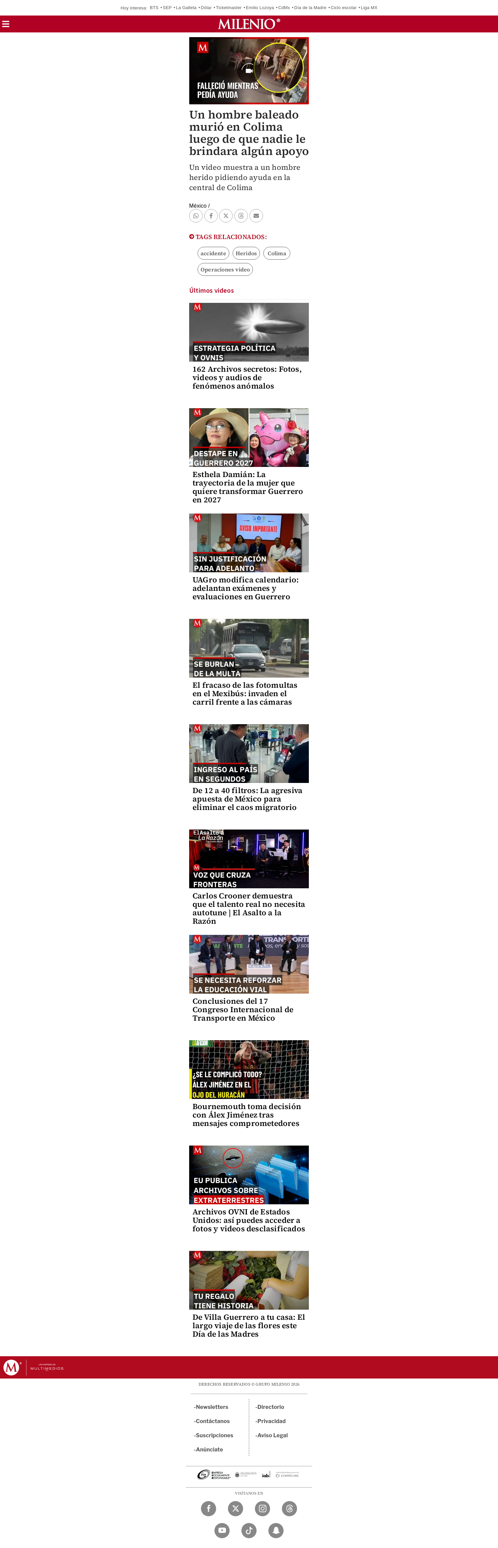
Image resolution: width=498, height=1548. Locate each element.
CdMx (284, 7)
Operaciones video (225, 269)
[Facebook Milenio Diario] (208, 1508)
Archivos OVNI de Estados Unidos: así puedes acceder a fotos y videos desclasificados (249, 1220)
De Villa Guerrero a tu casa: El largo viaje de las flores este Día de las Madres (249, 1325)
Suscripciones (214, 1435)
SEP (167, 7)
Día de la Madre (310, 7)
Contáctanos (213, 1421)
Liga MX (369, 7)
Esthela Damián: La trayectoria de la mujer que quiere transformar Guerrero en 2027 (248, 487)
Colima (277, 253)
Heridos (246, 253)
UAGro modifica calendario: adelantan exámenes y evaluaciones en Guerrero (246, 588)
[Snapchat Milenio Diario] (276, 1530)
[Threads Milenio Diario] (289, 1508)
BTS (154, 7)
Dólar (206, 7)
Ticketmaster (228, 7)
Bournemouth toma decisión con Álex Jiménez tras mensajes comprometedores (247, 1115)
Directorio (271, 1407)
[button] (6, 26)
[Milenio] (249, 24)
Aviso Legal (273, 1435)
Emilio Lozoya (260, 7)
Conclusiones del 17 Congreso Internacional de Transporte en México (243, 1009)
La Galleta (186, 7)
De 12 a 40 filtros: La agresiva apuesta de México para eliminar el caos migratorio (247, 799)
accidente (213, 253)
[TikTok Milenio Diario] (249, 1530)
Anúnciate (209, 1449)
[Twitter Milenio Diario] (235, 1508)
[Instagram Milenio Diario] (262, 1508)
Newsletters (212, 1407)
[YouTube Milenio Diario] (222, 1530)
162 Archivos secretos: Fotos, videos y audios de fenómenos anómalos (247, 377)
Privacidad (272, 1421)
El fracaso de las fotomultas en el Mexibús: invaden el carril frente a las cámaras (245, 693)
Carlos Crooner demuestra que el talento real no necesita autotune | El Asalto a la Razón (249, 908)
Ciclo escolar (344, 7)
